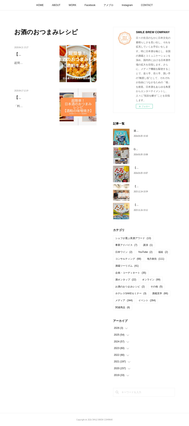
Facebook (90, 5)
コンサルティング (128, 258)
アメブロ (108, 5)
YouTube (145, 252)
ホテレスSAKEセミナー (130, 293)
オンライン (151, 279)
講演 (148, 245)
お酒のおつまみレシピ (130, 286)
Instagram (127, 5)
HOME (40, 5)
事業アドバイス (126, 245)
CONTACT (147, 5)
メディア (124, 300)
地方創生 (155, 258)
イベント (147, 300)
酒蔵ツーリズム (127, 265)
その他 (156, 286)
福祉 (163, 252)
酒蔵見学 (160, 293)
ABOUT (56, 5)
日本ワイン (123, 252)
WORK (72, 5)
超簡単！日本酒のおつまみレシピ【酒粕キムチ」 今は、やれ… (34, 72)
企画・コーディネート (130, 272)
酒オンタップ (125, 279)
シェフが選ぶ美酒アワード (133, 238)
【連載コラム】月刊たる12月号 (151, 204)
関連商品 (122, 307)
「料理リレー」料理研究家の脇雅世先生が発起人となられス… (34, 115)
